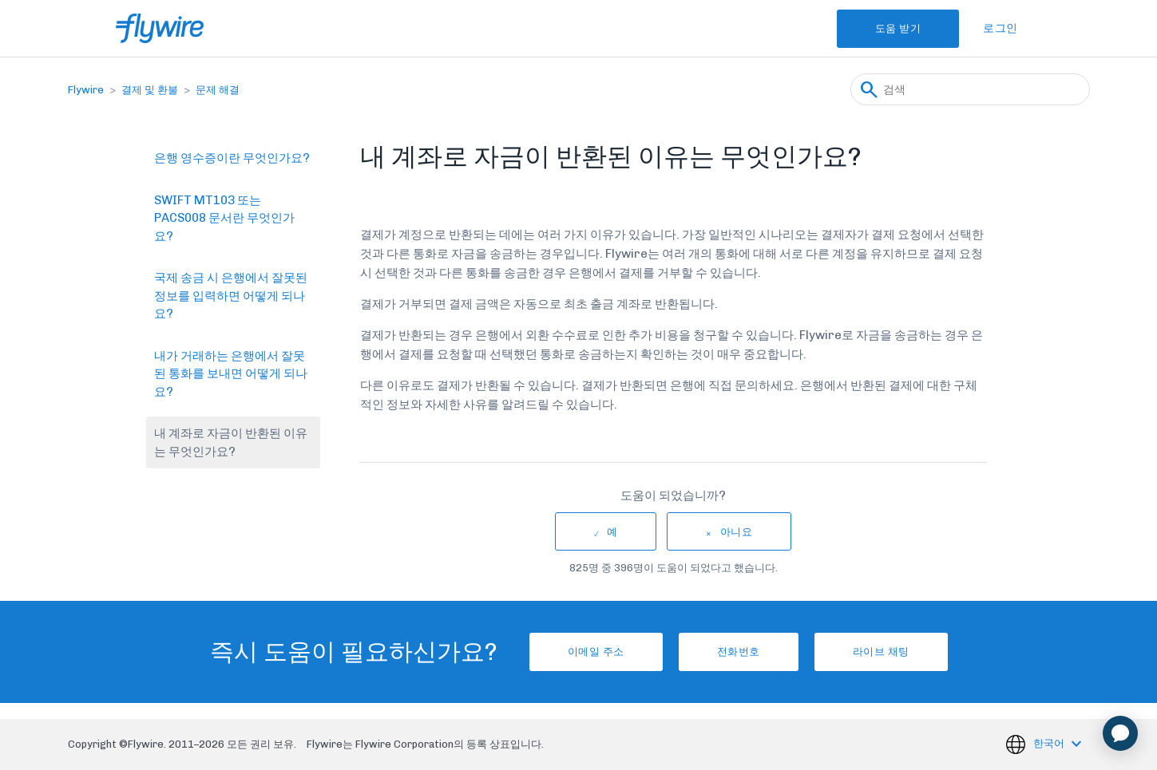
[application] (1120, 733)
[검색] (970, 89)
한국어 (1050, 743)
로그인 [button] (1000, 28)
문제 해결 (218, 90)
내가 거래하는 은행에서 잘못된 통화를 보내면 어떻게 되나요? (230, 374)
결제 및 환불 (149, 90)
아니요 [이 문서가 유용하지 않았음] (736, 532)
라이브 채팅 (881, 651)
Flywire (86, 90)
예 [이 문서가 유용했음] (612, 532)
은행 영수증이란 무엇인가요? (232, 158)
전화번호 (738, 651)
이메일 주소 (596, 651)
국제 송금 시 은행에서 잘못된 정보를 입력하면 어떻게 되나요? (230, 295)
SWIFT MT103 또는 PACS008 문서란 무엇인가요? (224, 218)
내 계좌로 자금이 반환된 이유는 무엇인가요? (230, 442)
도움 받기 (898, 28)
